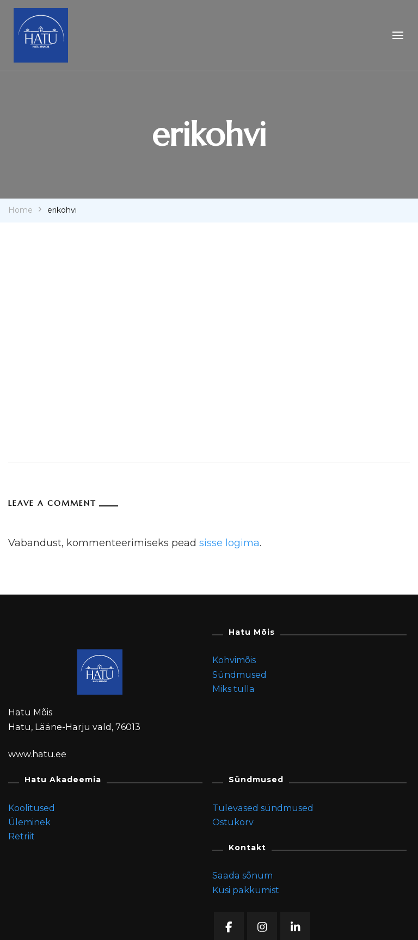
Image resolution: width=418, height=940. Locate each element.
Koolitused (31, 808)
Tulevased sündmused (263, 808)
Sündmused (239, 675)
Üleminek (29, 822)
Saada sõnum (242, 875)
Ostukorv (233, 822)
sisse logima (229, 543)
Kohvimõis (234, 660)
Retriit (21, 836)
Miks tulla (233, 689)
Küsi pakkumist (245, 890)
